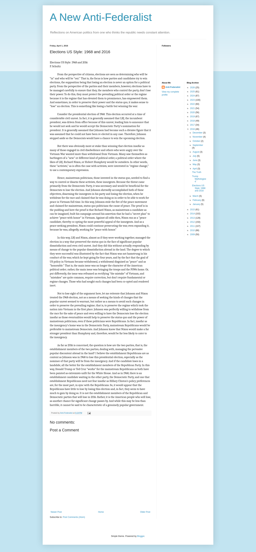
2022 (192, 104)
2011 (192, 226)
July (195, 156)
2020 (192, 112)
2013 (192, 218)
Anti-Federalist (172, 87)
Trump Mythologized (199, 179)
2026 (192, 87)
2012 (192, 222)
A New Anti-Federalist (101, 17)
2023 (192, 100)
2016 (192, 129)
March (196, 196)
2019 (192, 116)
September (198, 145)
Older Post (145, 512)
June (195, 160)
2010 (192, 230)
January (197, 204)
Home (101, 512)
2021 (192, 108)
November (198, 137)
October (197, 141)
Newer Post (56, 512)
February (197, 200)
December (198, 132)
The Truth (196, 172)
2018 (192, 121)
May (195, 164)
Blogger (140, 536)
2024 (192, 95)
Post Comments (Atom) (74, 517)
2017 (192, 125)
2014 (192, 213)
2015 (192, 209)
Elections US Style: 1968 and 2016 (198, 188)
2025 (192, 91)
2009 (192, 234)
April (195, 168)
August (196, 152)
